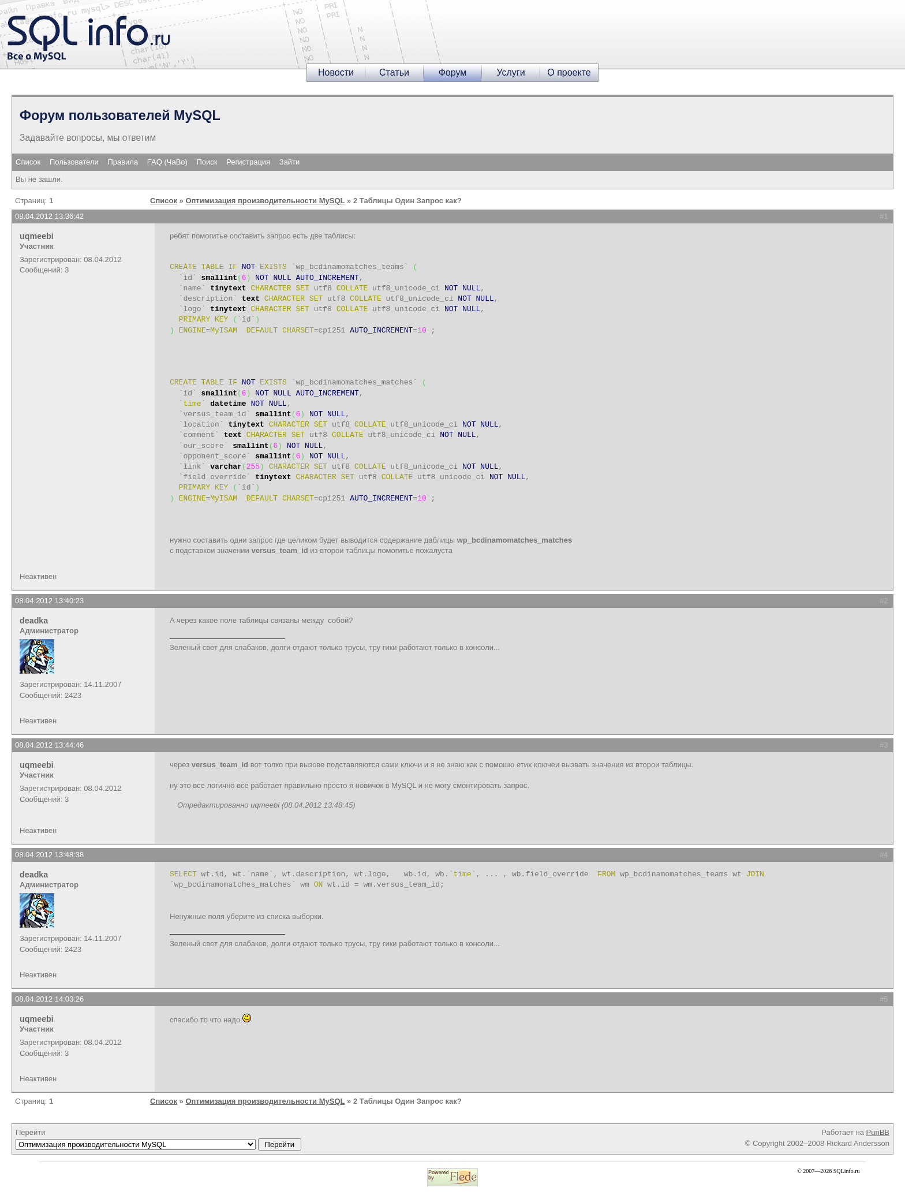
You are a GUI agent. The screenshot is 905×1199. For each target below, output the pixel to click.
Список (28, 162)
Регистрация (248, 162)
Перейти (158, 1139)
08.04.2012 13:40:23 (49, 600)
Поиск (207, 162)
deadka (34, 620)
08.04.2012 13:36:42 (49, 216)
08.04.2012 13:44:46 (49, 745)
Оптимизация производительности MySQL (265, 200)
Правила (122, 162)
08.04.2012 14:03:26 (49, 999)
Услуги (510, 72)
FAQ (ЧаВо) (167, 162)
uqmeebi (37, 236)
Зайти (289, 162)
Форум (453, 72)
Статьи (394, 72)
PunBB (877, 1132)
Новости (336, 72)
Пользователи (74, 162)
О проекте (568, 72)
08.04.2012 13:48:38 (49, 854)
